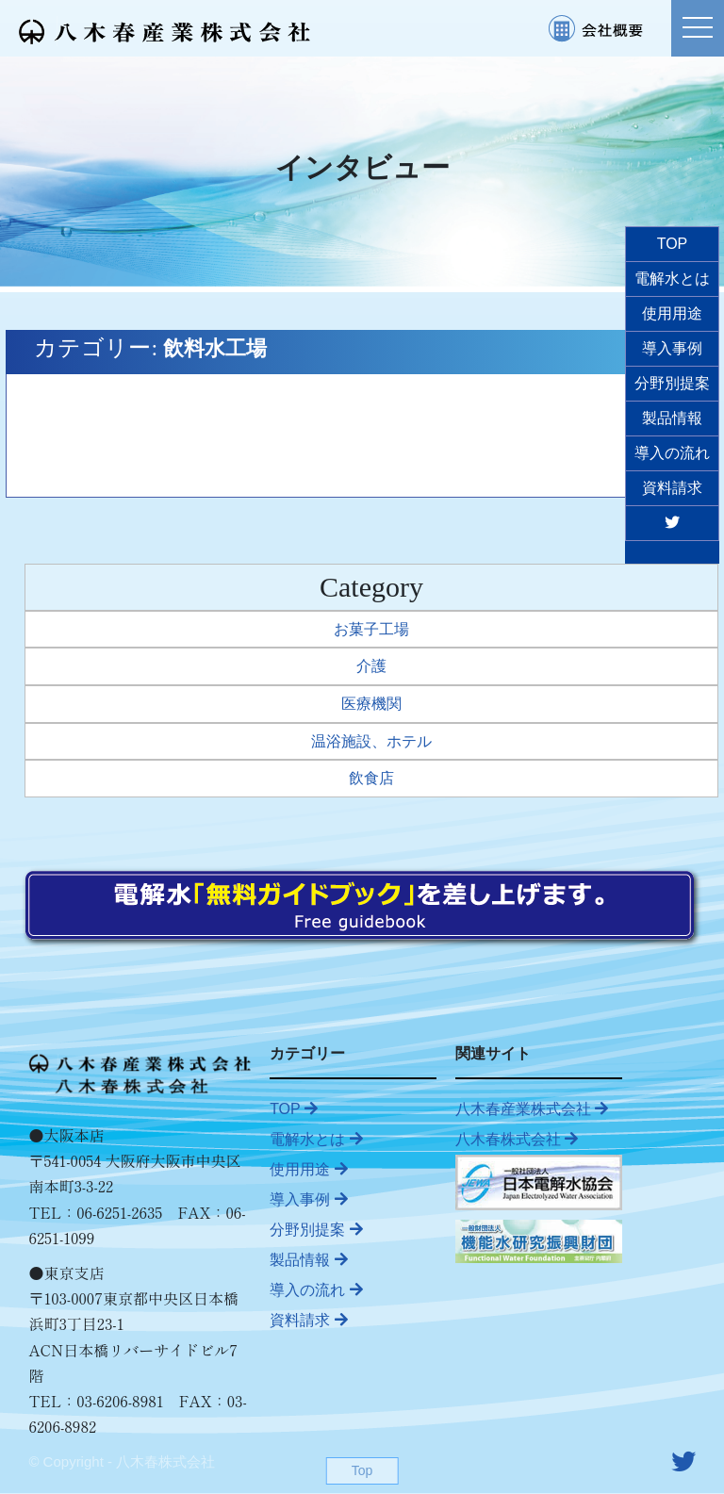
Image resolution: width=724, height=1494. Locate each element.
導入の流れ (316, 1290)
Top (362, 1470)
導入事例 (308, 1199)
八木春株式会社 (516, 1139)
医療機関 (371, 704)
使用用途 (308, 1169)
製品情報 (308, 1260)
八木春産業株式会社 (531, 1109)
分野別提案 (316, 1230)
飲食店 (371, 778)
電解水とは (316, 1139)
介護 (371, 666)
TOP (294, 1109)
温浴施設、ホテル (371, 741)
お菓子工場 (371, 629)
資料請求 (308, 1320)
